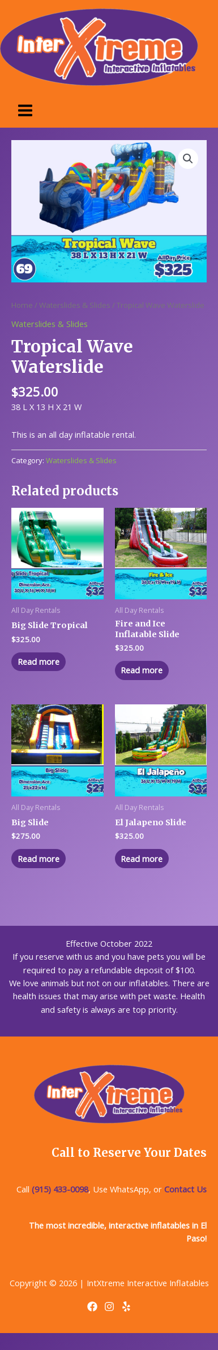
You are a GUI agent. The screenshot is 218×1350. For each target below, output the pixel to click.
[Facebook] (92, 1306)
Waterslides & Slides (74, 305)
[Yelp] (126, 1306)
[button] (188, 159)
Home (22, 305)
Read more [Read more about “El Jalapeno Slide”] (142, 858)
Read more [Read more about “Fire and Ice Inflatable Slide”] (142, 670)
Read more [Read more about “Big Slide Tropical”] (38, 661)
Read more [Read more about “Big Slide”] (38, 858)
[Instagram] (109, 1306)
